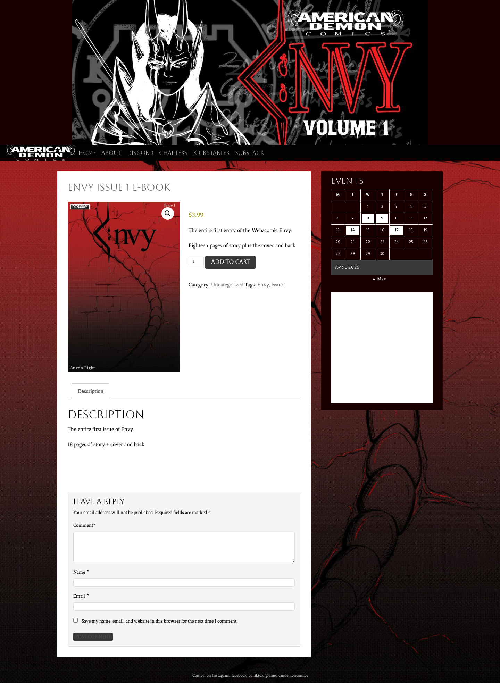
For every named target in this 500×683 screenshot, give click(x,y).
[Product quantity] (196, 261)
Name (79, 572)
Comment (83, 525)
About (111, 153)
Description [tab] (90, 391)
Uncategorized (227, 285)
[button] (167, 213)
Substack (249, 153)
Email (79, 596)
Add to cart (230, 262)
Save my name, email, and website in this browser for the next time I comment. (160, 621)
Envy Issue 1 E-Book (119, 187)
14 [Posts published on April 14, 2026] (353, 230)
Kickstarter (211, 153)
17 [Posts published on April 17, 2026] (396, 230)
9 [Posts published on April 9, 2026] (382, 218)
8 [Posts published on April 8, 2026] (368, 218)
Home (87, 153)
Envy (263, 285)
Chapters (173, 153)
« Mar (379, 278)
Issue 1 (278, 285)
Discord (140, 153)
